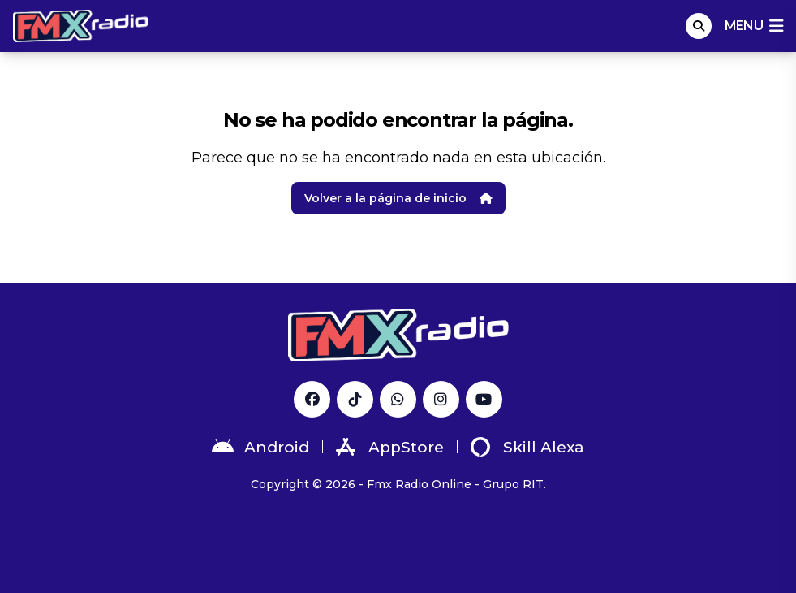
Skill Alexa (527, 447)
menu (754, 26)
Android (260, 447)
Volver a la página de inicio (398, 198)
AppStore (390, 447)
